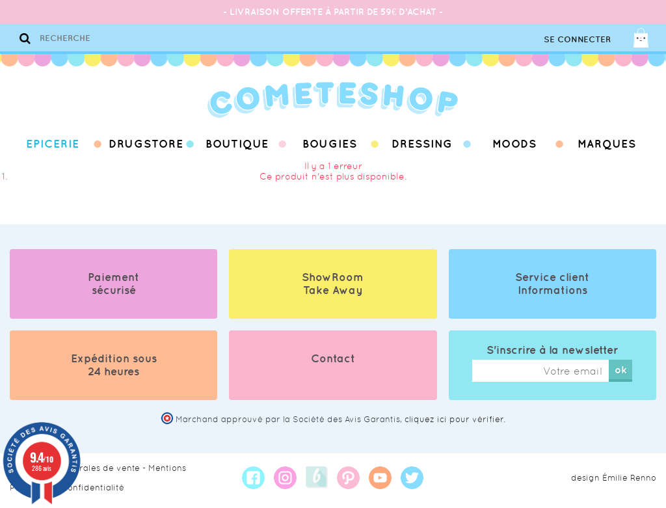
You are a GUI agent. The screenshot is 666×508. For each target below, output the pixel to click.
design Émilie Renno (613, 478)
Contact (333, 358)
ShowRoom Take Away (333, 284)
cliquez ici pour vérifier (454, 419)
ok (621, 369)
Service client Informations (552, 284)
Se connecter (577, 39)
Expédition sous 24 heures (114, 365)
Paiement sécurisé (113, 284)
